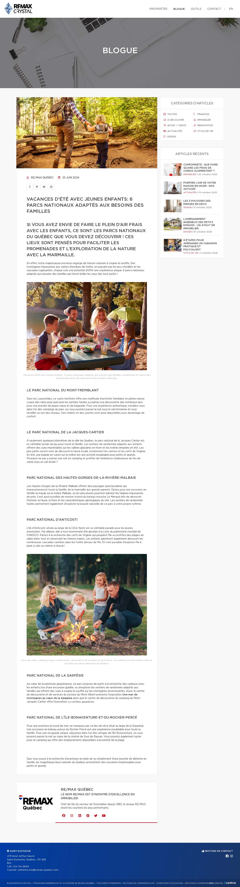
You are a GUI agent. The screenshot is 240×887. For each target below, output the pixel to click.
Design (169, 136)
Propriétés (158, 9)
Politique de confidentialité (138, 883)
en (231, 9)
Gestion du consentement (199, 883)
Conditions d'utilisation (169, 883)
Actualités (172, 131)
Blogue (179, 9)
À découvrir (173, 120)
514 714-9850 (21, 866)
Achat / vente (174, 125)
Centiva (230, 883)
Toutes (170, 114)
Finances (201, 114)
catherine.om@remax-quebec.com (37, 870)
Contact (214, 9)
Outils (196, 9)
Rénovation (203, 125)
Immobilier (202, 120)
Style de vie (203, 131)
